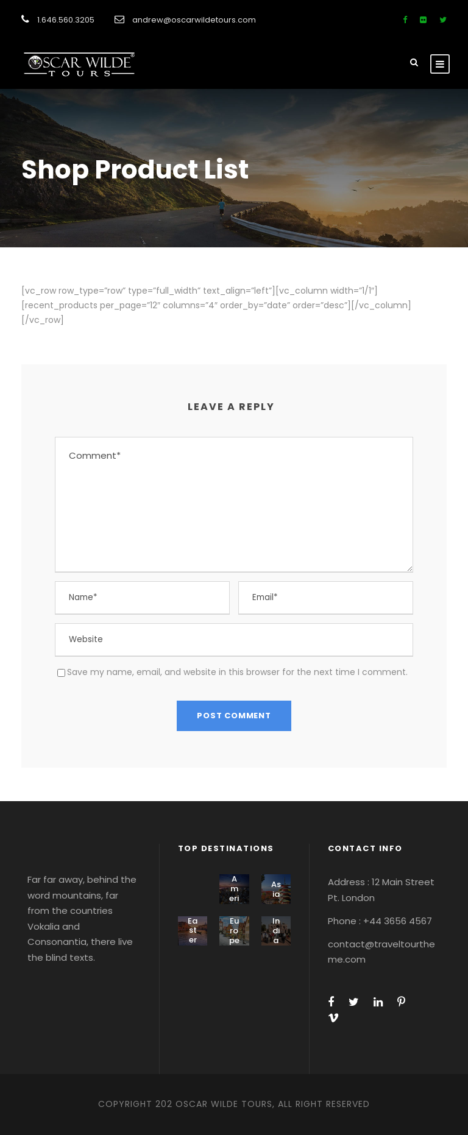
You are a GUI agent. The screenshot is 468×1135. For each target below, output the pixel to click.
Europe (234, 930)
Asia (276, 889)
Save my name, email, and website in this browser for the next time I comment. (237, 672)
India (276, 930)
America (234, 893)
